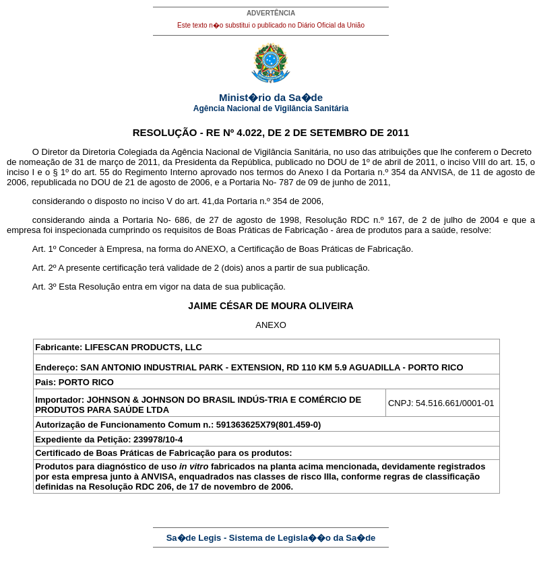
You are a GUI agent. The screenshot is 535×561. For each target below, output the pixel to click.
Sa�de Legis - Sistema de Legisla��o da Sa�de (271, 538)
